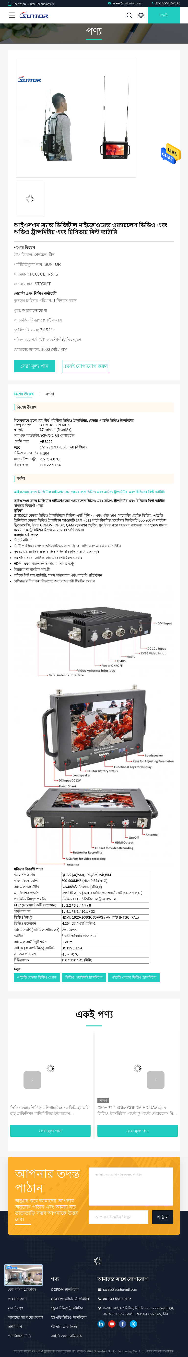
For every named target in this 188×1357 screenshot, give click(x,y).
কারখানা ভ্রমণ (17, 1299)
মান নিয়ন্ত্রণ (15, 1308)
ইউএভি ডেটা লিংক (64, 1327)
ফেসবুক (122, 1324)
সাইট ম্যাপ (15, 1327)
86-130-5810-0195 (165, 3)
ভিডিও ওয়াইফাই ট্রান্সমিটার (84, 977)
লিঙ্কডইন (101, 1324)
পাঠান (163, 1217)
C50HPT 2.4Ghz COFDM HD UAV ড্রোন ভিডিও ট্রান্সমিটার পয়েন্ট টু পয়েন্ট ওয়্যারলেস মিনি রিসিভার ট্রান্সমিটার (137, 1111)
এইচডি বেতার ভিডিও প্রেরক (37, 977)
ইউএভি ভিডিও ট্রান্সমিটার (69, 1317)
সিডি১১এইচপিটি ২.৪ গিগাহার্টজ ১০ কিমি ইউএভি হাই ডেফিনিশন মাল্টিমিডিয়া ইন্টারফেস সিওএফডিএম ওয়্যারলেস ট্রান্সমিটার (50, 1111)
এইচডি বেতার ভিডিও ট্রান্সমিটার (133, 977)
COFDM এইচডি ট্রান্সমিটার (70, 1299)
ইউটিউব (112, 1324)
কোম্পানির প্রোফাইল (22, 1289)
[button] (32, 1080)
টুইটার (133, 1324)
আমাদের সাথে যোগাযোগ (25, 1317)
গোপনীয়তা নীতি (19, 1336)
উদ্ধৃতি (164, 15)
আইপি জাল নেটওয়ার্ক (66, 1336)
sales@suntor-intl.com (124, 3)
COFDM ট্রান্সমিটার (64, 1289)
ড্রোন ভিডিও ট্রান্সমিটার (67, 1308)
